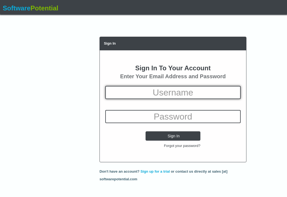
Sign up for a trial (155, 171)
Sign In (110, 43)
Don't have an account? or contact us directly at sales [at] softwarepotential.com (164, 172)
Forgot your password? (182, 146)
